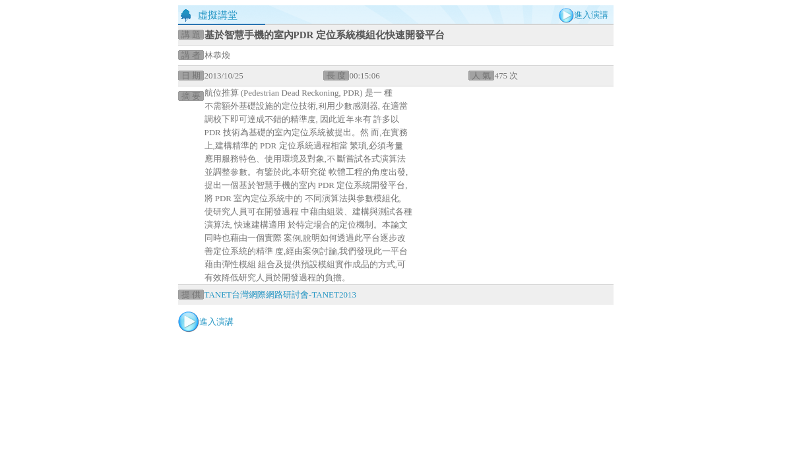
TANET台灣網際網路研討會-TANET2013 (280, 295)
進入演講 (591, 15)
